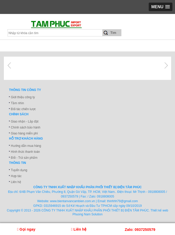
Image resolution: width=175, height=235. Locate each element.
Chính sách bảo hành (25, 127)
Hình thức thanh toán (25, 152)
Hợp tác (16, 176)
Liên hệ (16, 182)
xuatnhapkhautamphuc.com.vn (64, 26)
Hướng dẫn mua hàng (26, 146)
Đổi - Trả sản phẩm (24, 158)
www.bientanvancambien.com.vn (72, 201)
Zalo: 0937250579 (140, 230)
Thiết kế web (159, 210)
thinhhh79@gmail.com (122, 201)
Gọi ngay (26, 229)
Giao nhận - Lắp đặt (24, 121)
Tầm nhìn (17, 103)
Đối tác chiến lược (23, 109)
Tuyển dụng (19, 170)
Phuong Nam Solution (87, 214)
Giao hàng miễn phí (24, 133)
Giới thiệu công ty (23, 97)
